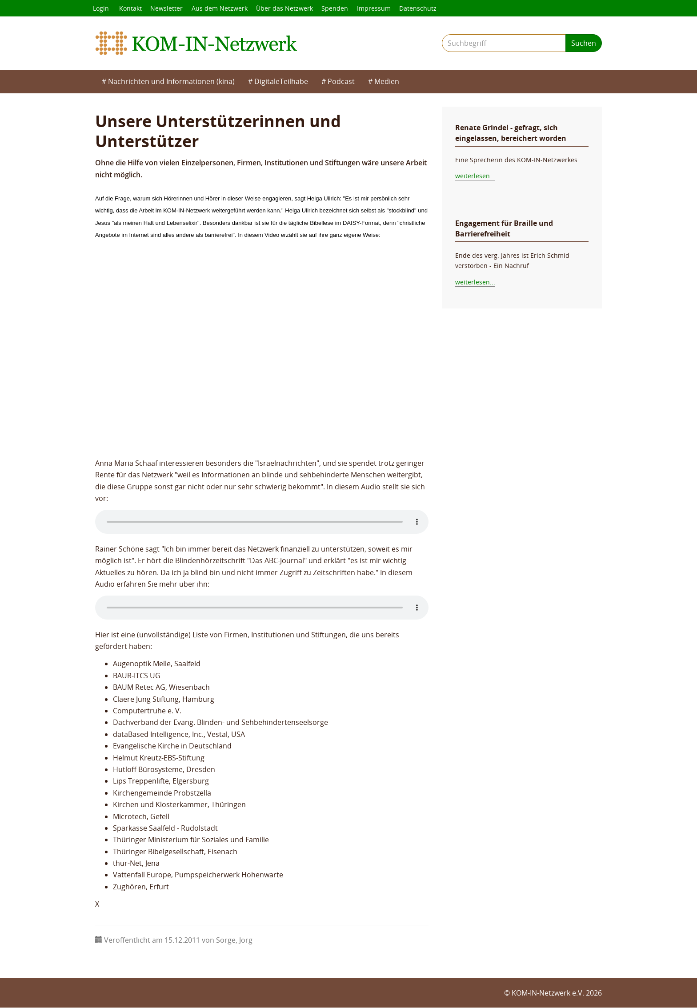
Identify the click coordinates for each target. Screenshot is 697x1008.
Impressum (376, 8)
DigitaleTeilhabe (281, 82)
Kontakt (131, 8)
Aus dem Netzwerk (220, 8)
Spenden (336, 8)
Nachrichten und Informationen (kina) (171, 82)
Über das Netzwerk (285, 8)
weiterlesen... (475, 176)
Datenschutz (420, 8)
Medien (386, 82)
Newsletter (167, 8)
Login (101, 8)
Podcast (341, 82)
